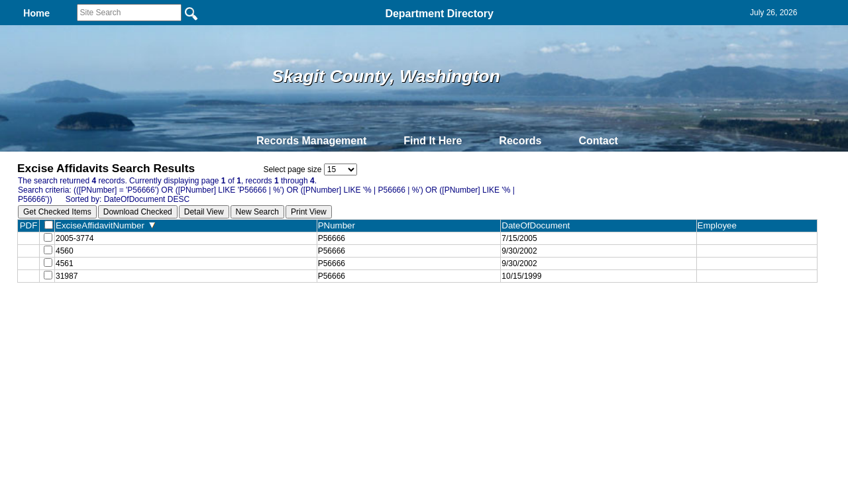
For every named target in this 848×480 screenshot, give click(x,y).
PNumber (339, 225)
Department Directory (439, 13)
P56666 (331, 239)
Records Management (311, 140)
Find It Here (432, 140)
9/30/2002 (519, 253)
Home (295, 319)
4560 (65, 253)
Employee (720, 225)
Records (520, 140)
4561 (65, 268)
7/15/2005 (519, 239)
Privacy (418, 319)
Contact (598, 140)
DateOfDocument (538, 225)
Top (203, 319)
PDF (29, 225)
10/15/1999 (521, 282)
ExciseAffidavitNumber (105, 225)
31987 (67, 282)
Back (243, 319)
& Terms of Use (467, 319)
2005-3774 (74, 239)
